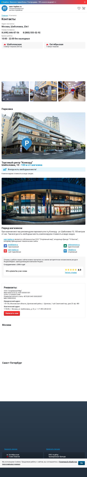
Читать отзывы (71, 273)
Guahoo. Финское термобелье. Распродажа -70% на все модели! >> (29, 2)
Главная (5, 15)
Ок (81, 463)
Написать (53, 449)
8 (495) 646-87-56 (10, 32)
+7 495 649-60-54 (44, 309)
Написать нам (11, 313)
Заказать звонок (10, 449)
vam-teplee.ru (9, 239)
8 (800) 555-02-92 (31, 32)
